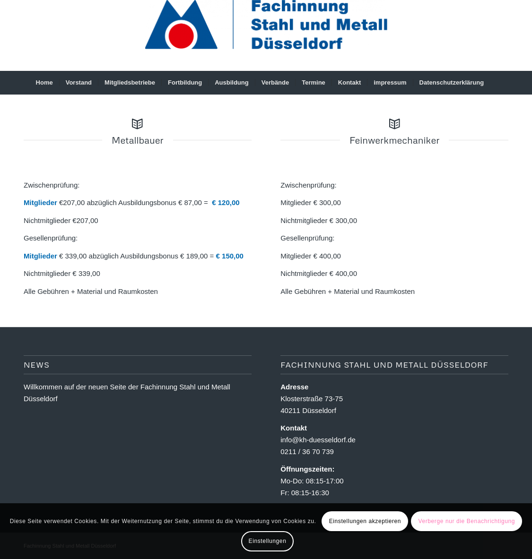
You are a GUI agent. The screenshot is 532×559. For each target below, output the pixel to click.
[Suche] (496, 83)
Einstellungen (268, 541)
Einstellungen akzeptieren (365, 521)
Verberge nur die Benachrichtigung (466, 521)
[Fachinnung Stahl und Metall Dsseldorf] (266, 35)
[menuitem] (44, 83)
